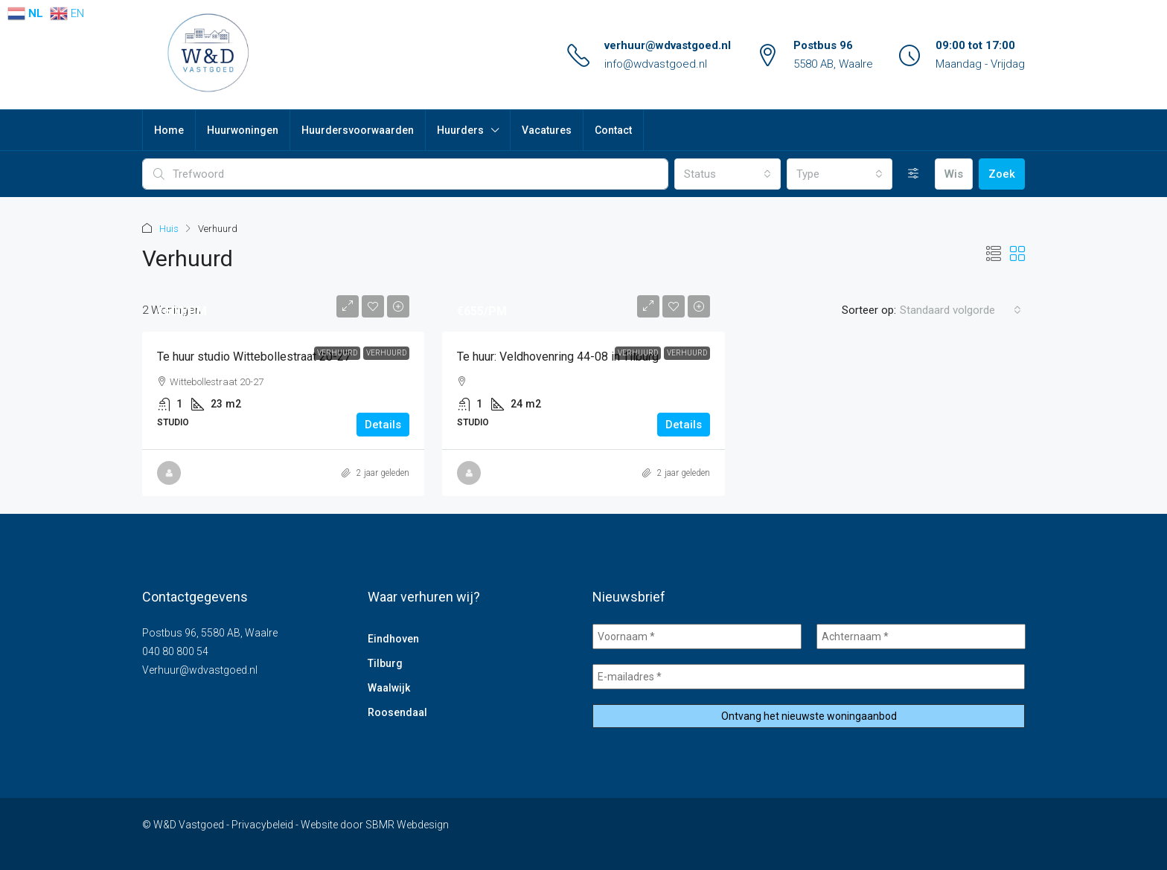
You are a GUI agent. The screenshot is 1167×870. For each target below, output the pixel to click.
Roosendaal (397, 712)
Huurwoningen (242, 130)
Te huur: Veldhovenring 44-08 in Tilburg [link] (558, 356)
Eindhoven (393, 639)
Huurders (460, 130)
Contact (613, 130)
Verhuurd (337, 353)
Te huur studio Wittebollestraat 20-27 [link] (254, 356)
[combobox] (727, 174)
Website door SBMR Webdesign (375, 825)
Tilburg (385, 663)
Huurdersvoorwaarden (357, 130)
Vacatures (547, 130)
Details (383, 424)
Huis (169, 228)
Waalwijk (389, 688)
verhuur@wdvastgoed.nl (667, 45)
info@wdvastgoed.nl (655, 64)
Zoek (1001, 174)
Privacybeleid (262, 825)
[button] (993, 254)
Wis (953, 174)
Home (169, 130)
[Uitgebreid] (913, 174)
